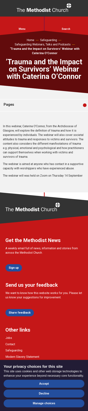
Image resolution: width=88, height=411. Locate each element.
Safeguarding (48, 40)
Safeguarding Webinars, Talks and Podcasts (43, 44)
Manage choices (44, 403)
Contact (10, 344)
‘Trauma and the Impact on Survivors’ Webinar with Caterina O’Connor (44, 51)
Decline (44, 393)
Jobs (8, 338)
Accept (44, 383)
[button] (22, 23)
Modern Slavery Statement (22, 356)
